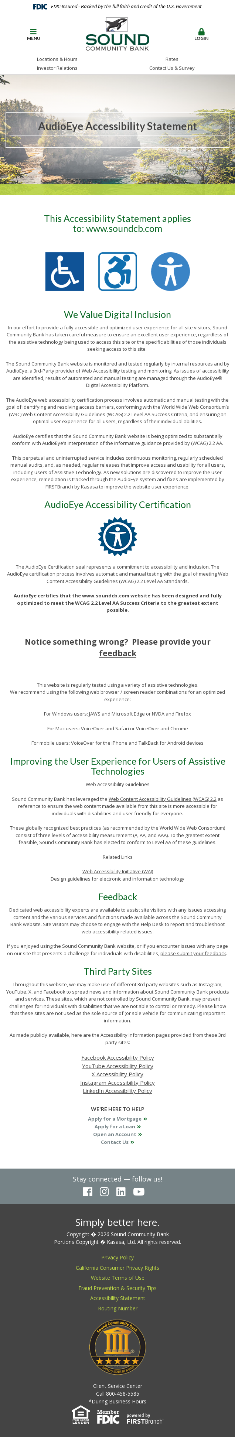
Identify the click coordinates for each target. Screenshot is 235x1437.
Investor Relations (57, 68)
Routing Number (117, 1308)
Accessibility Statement (117, 1297)
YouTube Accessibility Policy (117, 1066)
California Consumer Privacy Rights (117, 1267)
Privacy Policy (117, 1257)
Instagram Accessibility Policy (117, 1082)
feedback (117, 653)
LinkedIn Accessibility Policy (117, 1090)
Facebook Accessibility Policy (117, 1057)
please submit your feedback (193, 953)
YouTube (139, 1192)
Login (201, 34)
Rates (172, 59)
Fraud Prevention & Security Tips (117, 1288)
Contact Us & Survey (172, 68)
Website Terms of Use (117, 1277)
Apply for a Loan (115, 1126)
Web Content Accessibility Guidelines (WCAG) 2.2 (163, 799)
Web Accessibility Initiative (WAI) (117, 871)
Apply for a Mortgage (115, 1118)
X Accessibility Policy (117, 1074)
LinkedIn (121, 1192)
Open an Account (114, 1134)
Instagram (104, 1192)
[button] (34, 35)
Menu (33, 34)
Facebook (87, 1192)
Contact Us (115, 1142)
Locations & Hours (57, 59)
